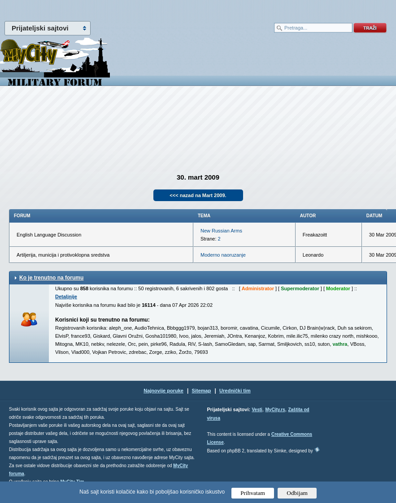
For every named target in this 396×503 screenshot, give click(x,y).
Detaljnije (66, 296)
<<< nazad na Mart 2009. (198, 195)
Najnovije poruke (163, 390)
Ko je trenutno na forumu (51, 278)
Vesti (257, 409)
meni (99, 9)
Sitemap (201, 390)
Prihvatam (252, 493)
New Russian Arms (221, 230)
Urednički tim (235, 390)
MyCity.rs (275, 409)
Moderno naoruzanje (223, 255)
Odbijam (297, 493)
